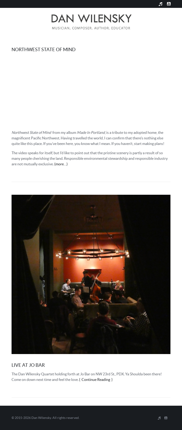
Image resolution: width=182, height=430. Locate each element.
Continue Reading (96, 379)
